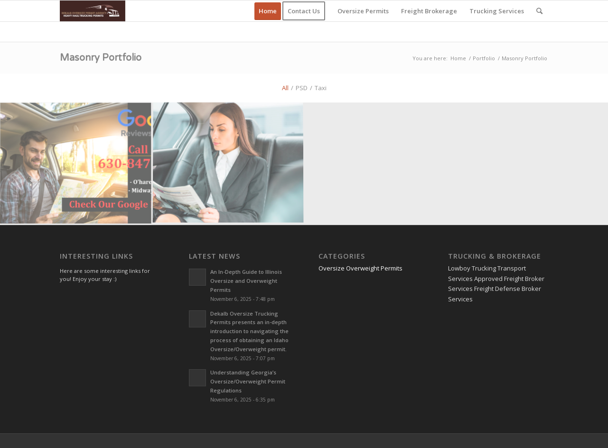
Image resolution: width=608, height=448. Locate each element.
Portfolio (484, 58)
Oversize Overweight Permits (360, 268)
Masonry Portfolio (100, 58)
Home (458, 58)
